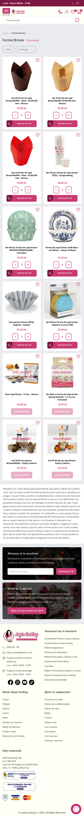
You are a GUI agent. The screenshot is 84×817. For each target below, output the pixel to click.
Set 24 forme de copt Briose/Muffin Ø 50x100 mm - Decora (62, 101)
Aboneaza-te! (66, 571)
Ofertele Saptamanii (54, 647)
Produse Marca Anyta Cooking (59, 643)
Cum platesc (50, 731)
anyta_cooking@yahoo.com (17, 652)
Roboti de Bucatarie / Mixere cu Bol (61, 656)
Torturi (6, 699)
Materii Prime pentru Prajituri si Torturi (63, 670)
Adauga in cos (19, 123)
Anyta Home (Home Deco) (57, 661)
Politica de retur (52, 708)
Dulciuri (6, 708)
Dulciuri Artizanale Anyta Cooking (60, 675)
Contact (48, 717)
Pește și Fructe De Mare (14, 736)
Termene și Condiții (54, 699)
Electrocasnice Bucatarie (56, 652)
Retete (48, 713)
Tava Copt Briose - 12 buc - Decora (21, 394)
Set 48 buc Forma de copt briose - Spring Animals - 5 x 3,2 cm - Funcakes (62, 397)
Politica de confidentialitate (57, 704)
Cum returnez (51, 736)
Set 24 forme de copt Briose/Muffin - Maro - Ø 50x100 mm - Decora (21, 101)
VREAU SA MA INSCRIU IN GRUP (27, 610)
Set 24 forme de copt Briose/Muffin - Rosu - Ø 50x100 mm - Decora (21, 175)
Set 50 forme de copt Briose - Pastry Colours (62, 462)
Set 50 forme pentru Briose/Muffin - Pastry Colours (22, 462)
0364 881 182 (11, 647)
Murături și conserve (12, 722)
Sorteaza (26, 49)
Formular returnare (54, 740)
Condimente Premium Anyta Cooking (62, 638)
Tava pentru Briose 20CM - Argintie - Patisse (22, 323)
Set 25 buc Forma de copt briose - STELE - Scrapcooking (62, 174)
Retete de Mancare (11, 726)
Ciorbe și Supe (9, 731)
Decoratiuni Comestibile (56, 679)
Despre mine (51, 722)
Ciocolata (49, 666)
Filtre (8, 49)
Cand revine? (21, 411)
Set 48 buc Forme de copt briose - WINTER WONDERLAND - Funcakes (21, 250)
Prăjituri (6, 704)
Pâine (5, 717)
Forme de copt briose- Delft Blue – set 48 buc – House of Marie (62, 249)
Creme (6, 713)
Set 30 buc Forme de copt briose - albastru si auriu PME (62, 323)
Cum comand (51, 726)
